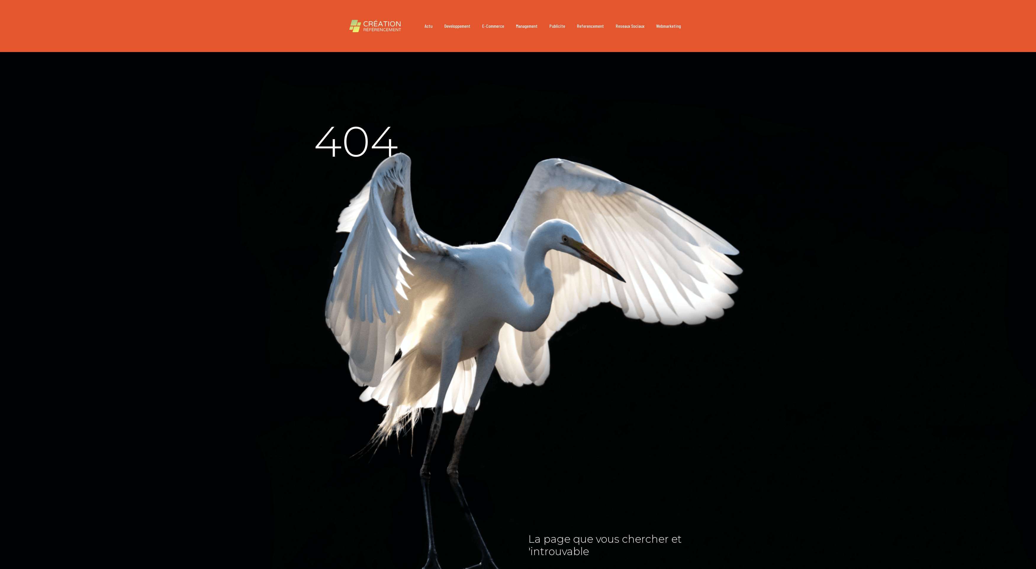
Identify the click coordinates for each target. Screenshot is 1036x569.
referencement (590, 26)
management (527, 26)
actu (428, 26)
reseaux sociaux (630, 26)
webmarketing (668, 26)
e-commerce (493, 26)
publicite (557, 26)
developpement (457, 26)
